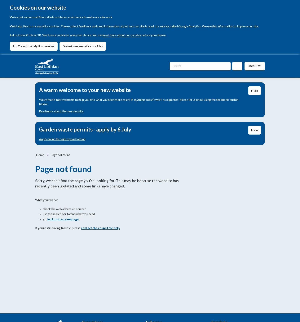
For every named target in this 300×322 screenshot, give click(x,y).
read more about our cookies (122, 35)
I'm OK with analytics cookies (34, 46)
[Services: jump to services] (255, 66)
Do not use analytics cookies (83, 46)
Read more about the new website (61, 111)
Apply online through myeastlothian (62, 139)
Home (40, 155)
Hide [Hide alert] (254, 90)
